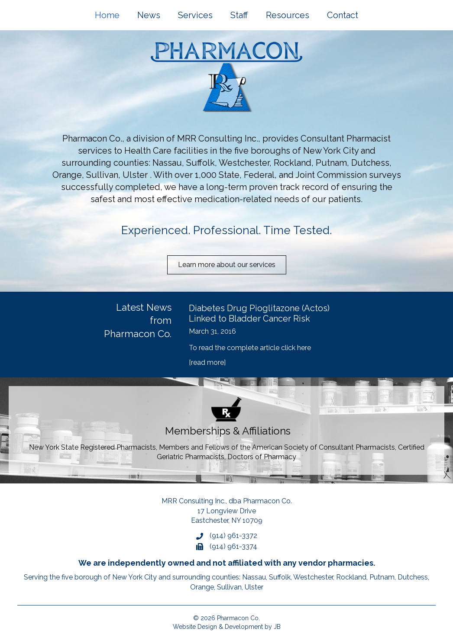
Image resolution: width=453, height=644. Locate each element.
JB (277, 626)
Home (107, 15)
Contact (342, 15)
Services (195, 15)
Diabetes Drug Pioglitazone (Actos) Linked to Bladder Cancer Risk (259, 313)
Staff (239, 15)
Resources (287, 15)
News (148, 15)
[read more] (207, 362)
